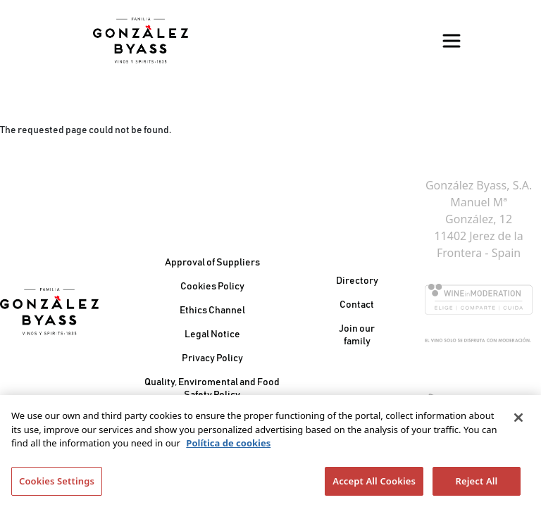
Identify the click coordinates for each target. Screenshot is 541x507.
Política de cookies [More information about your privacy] (228, 447)
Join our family (357, 335)
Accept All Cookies (374, 485)
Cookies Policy (212, 287)
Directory (357, 281)
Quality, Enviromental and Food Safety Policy (212, 388)
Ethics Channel (212, 310)
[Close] (518, 421)
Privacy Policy (212, 358)
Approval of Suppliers (212, 263)
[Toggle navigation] (452, 40)
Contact (357, 305)
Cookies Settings (56, 485)
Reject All (477, 485)
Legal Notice (212, 334)
